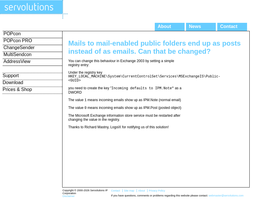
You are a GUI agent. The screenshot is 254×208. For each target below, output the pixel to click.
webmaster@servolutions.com (226, 195)
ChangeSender (19, 47)
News (195, 26)
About (164, 26)
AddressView (16, 61)
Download (13, 82)
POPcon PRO (17, 40)
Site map (129, 190)
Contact (229, 26)
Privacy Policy (157, 190)
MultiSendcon (17, 54)
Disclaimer (68, 196)
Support (11, 75)
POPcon (12, 33)
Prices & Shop (17, 89)
